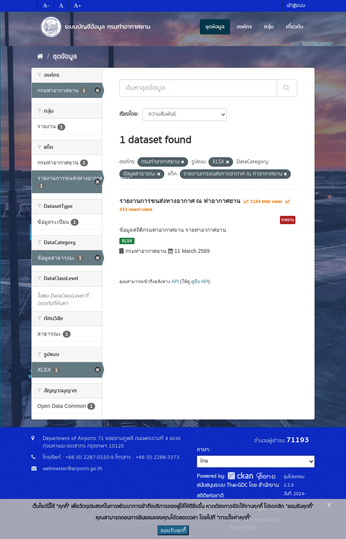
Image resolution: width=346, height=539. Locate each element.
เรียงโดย (128, 114)
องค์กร (244, 27)
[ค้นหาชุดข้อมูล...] (198, 88)
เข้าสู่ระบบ (296, 5)
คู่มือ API (199, 281)
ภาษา (203, 450)
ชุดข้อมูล (214, 27)
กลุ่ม (269, 27)
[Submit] (287, 88)
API (175, 281)
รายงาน (287, 220)
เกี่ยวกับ (294, 27)
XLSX (127, 241)
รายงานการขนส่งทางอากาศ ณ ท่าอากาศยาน (179, 201)
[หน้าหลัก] (40, 57)
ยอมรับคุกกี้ (173, 530)
